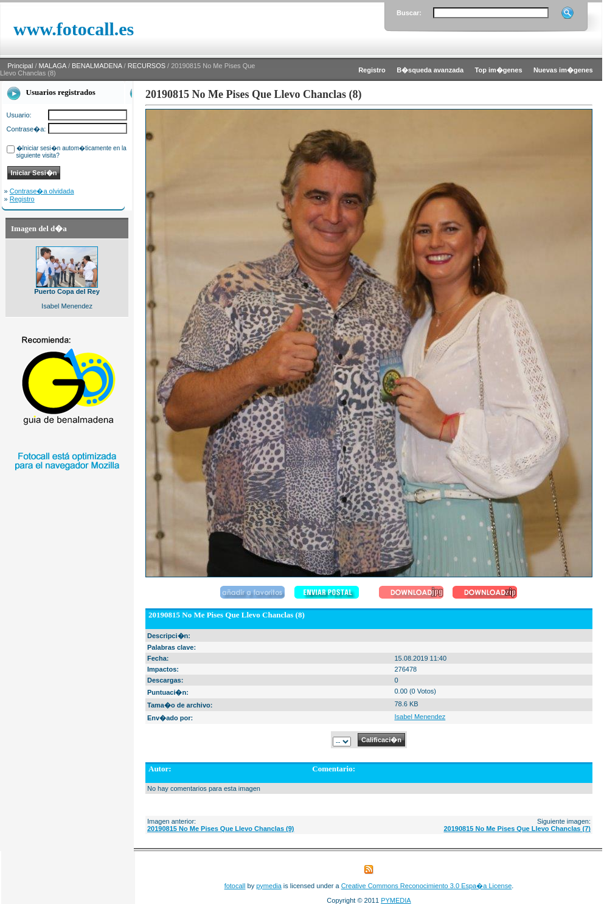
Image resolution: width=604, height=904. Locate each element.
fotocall (235, 885)
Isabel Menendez (419, 716)
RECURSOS (146, 65)
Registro (22, 199)
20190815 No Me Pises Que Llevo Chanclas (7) (517, 828)
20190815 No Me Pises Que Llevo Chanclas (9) (220, 828)
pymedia (269, 885)
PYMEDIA (396, 900)
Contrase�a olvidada (42, 191)
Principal (20, 65)
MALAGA (52, 65)
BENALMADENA (97, 65)
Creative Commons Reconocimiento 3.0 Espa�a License (426, 885)
